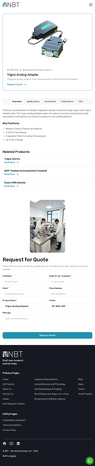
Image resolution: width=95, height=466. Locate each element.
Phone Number (55, 288)
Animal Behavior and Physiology (49, 384)
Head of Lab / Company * (60, 276)
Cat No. (52, 300)
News (81, 384)
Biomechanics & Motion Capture (37, 70)
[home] (11, 4)
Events (81, 389)
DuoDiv (13, 456)
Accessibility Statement (14, 420)
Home (5, 379)
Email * (6, 288)
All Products (8, 384)
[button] (90, 4)
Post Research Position (14, 404)
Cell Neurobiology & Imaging (47, 389)
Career (6, 399)
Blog (80, 379)
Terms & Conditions (12, 425)
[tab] (17, 101)
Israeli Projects (85, 394)
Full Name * (7, 276)
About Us (7, 389)
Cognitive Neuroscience (46, 379)
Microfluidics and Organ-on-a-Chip (51, 394)
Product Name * (10, 300)
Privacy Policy (9, 430)
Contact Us (8, 394)
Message (6, 313)
